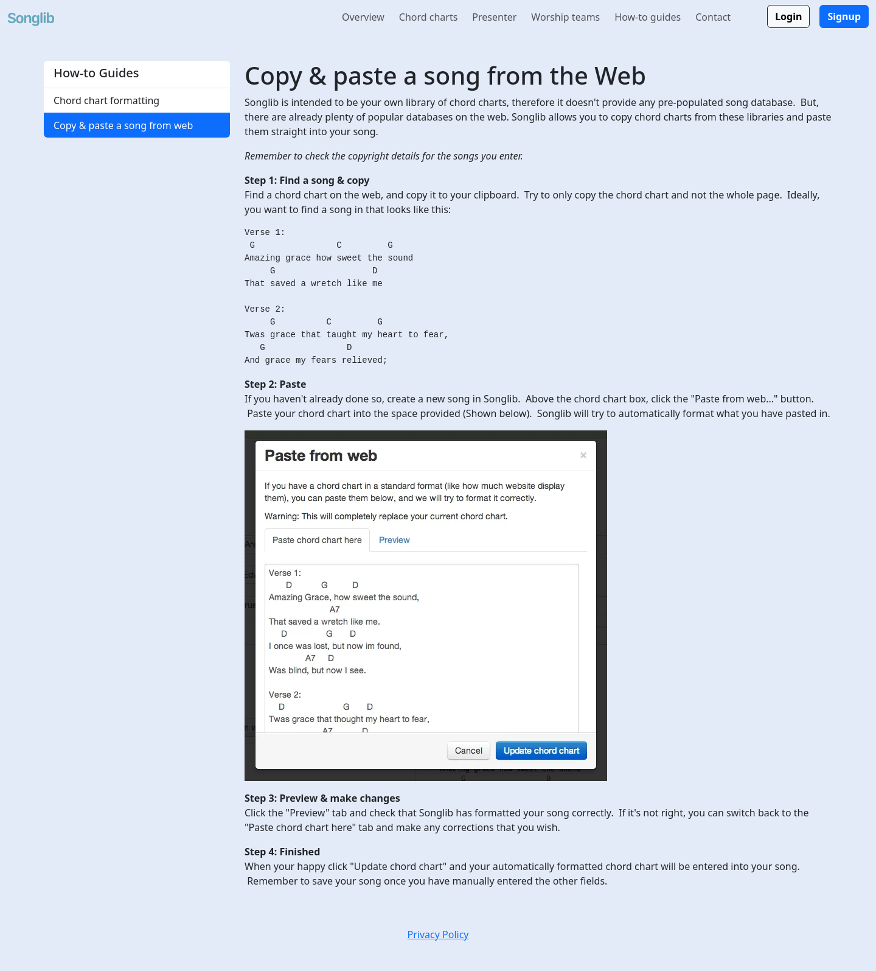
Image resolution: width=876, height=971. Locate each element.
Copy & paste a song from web (123, 125)
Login (788, 16)
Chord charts (428, 17)
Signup (844, 16)
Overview (363, 17)
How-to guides (647, 17)
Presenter (494, 17)
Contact (713, 17)
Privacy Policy (438, 934)
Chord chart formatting (106, 100)
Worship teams (565, 17)
